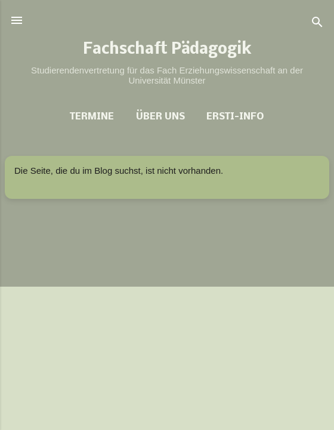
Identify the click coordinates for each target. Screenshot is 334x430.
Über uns (160, 117)
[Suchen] (317, 24)
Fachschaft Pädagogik (167, 50)
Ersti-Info (235, 117)
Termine (92, 117)
